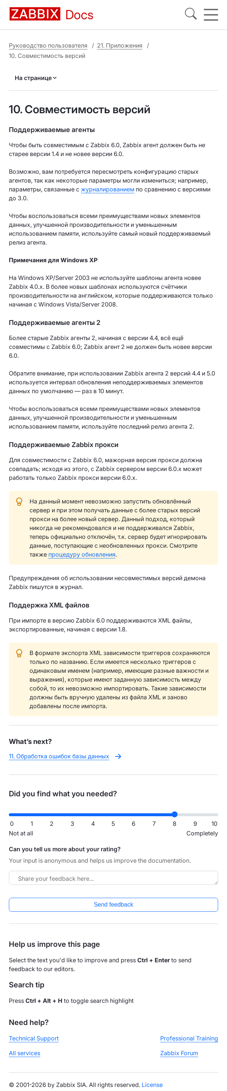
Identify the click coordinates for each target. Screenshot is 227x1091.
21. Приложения (119, 45)
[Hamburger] (211, 15)
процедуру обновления (82, 554)
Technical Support (34, 1038)
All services (24, 1053)
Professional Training (189, 1038)
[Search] (191, 15)
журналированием (107, 189)
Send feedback (113, 904)
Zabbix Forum (179, 1053)
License (152, 1084)
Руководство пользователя (48, 45)
